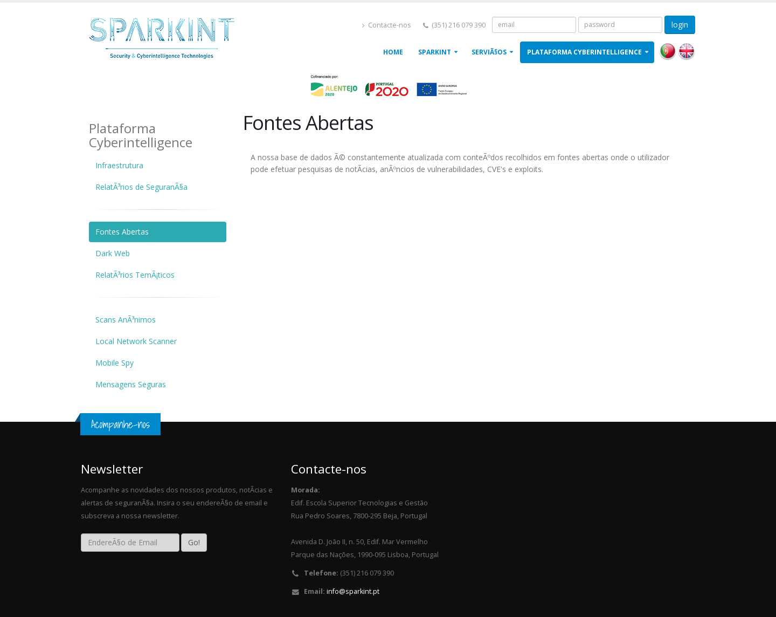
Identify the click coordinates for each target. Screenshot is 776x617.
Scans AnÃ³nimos (125, 319)
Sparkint (434, 52)
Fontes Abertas (122, 232)
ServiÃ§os (489, 52)
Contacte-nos (386, 25)
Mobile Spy (114, 363)
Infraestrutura (119, 165)
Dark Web (112, 253)
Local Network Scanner (136, 341)
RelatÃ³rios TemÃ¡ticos (135, 275)
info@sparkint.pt (353, 591)
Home (393, 52)
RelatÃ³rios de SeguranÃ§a (141, 187)
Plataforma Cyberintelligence (584, 52)
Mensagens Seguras (130, 384)
